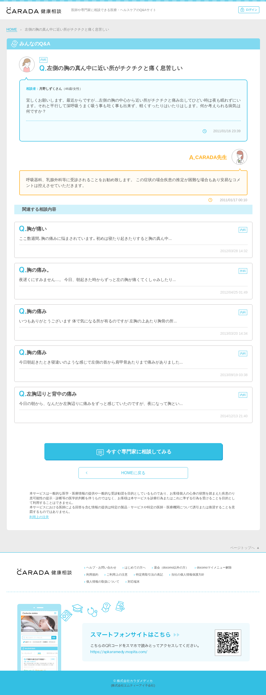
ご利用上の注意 (117, 574)
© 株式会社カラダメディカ (132, 681)
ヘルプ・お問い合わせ (101, 567)
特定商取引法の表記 (149, 574)
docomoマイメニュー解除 (214, 567)
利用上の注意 (39, 517)
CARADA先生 (211, 157)
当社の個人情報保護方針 (187, 574)
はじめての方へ (135, 567)
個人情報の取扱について (102, 581)
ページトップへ (242, 548)
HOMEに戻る (133, 473)
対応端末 (134, 581)
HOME (12, 29)
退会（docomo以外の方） (171, 567)
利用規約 (92, 574)
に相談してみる (138, 451)
